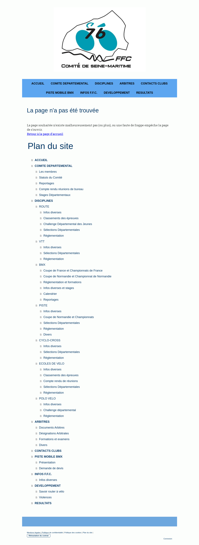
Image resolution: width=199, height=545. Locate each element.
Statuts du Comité (50, 177)
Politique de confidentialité (52, 533)
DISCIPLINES (104, 83)
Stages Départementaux (54, 195)
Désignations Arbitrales (54, 433)
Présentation (47, 462)
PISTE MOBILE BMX (60, 92)
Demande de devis (51, 468)
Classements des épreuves (60, 218)
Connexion (167, 539)
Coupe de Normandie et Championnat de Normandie (77, 276)
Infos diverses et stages (58, 288)
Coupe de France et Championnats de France (72, 270)
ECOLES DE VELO (51, 363)
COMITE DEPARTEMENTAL (69, 83)
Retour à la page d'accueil (45, 134)
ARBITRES (127, 83)
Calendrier (50, 293)
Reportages (46, 183)
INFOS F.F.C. (88, 92)
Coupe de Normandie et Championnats (68, 317)
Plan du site (87, 533)
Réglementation (53, 235)
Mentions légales (34, 533)
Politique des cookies (72, 533)
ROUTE (44, 206)
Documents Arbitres (51, 427)
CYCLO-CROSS (49, 340)
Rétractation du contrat (39, 536)
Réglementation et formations (62, 282)
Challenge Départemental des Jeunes (67, 224)
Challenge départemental (59, 410)
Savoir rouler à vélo (51, 491)
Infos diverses (52, 212)
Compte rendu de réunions (60, 381)
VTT (42, 241)
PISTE (43, 305)
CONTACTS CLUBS (154, 83)
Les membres (48, 171)
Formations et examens (54, 439)
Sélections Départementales (61, 229)
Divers (47, 334)
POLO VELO (47, 398)
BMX (42, 264)
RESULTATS (144, 92)
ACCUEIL (37, 83)
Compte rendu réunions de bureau (61, 189)
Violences (45, 497)
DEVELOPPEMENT (117, 92)
